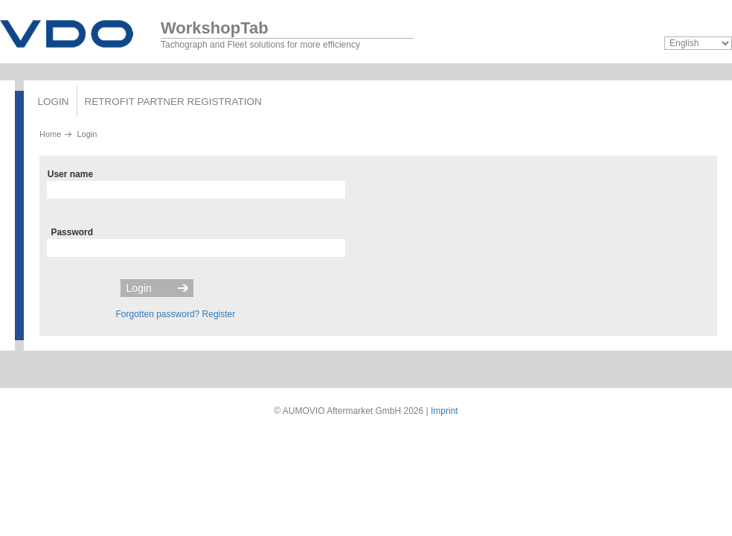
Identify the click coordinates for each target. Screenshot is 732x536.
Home (50, 134)
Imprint (444, 411)
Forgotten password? (158, 314)
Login (53, 101)
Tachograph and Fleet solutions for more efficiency (287, 32)
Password (72, 232)
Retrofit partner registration (173, 101)
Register (219, 314)
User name (70, 174)
